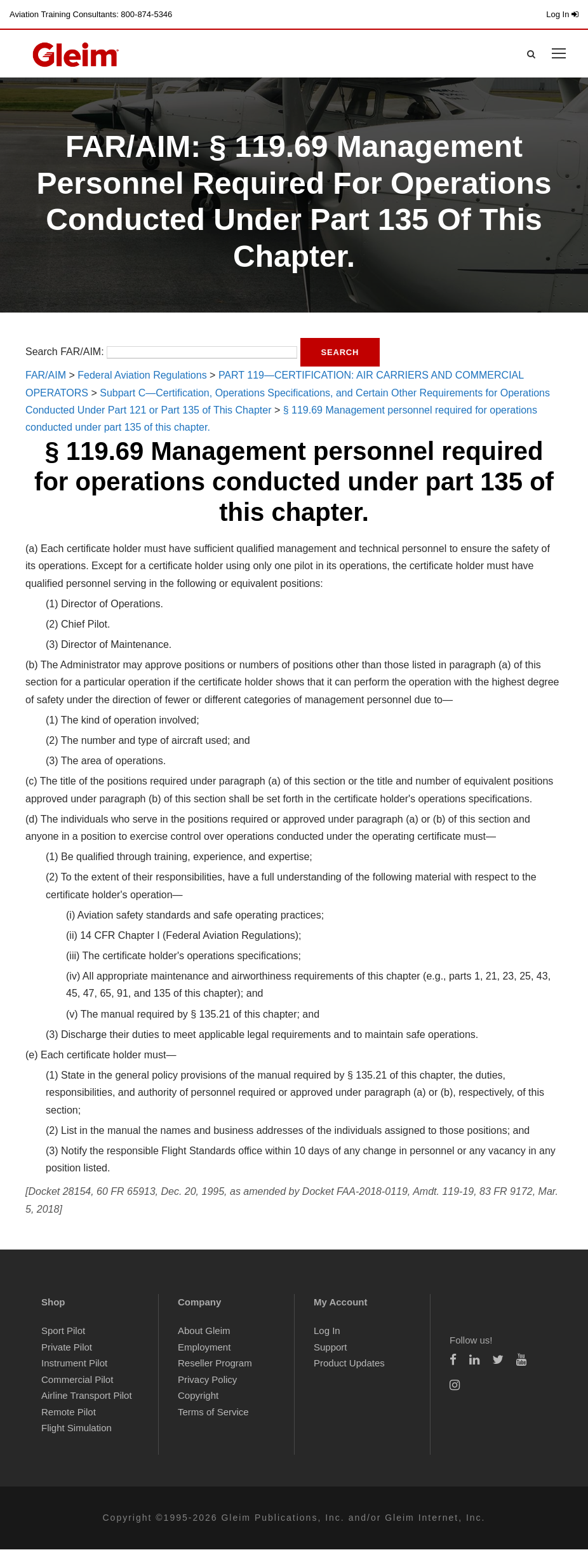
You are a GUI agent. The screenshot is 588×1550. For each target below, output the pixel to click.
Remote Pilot (68, 1412)
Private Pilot (66, 1347)
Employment (204, 1347)
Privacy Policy (207, 1380)
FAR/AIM (45, 375)
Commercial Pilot (77, 1380)
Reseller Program (215, 1363)
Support (330, 1347)
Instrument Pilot (74, 1363)
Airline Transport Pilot (86, 1396)
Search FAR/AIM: (64, 352)
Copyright (198, 1396)
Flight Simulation (76, 1428)
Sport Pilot (63, 1331)
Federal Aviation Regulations (141, 375)
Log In (562, 14)
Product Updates (349, 1363)
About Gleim (204, 1331)
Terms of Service (213, 1412)
